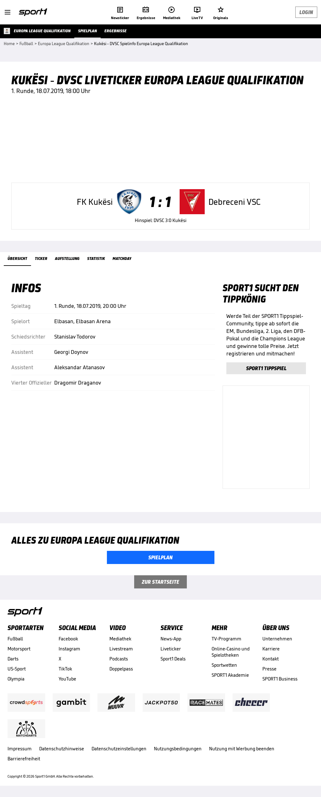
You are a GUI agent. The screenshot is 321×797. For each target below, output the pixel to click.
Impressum (20, 749)
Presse (269, 669)
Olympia (16, 679)
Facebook (68, 639)
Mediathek (120, 639)
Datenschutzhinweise (61, 749)
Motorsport (19, 649)
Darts (13, 659)
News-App (170, 639)
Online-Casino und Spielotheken (231, 652)
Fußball (15, 639)
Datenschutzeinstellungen (119, 749)
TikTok (65, 669)
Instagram (69, 649)
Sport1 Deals (173, 659)
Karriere (271, 649)
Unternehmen (277, 639)
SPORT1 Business (279, 679)
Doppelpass (121, 669)
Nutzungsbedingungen (178, 749)
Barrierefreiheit (24, 759)
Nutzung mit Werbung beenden (241, 749)
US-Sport (17, 669)
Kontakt (270, 659)
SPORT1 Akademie (230, 675)
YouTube (67, 679)
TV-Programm (226, 639)
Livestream (121, 649)
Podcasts (118, 659)
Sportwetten (224, 665)
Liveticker (170, 649)
